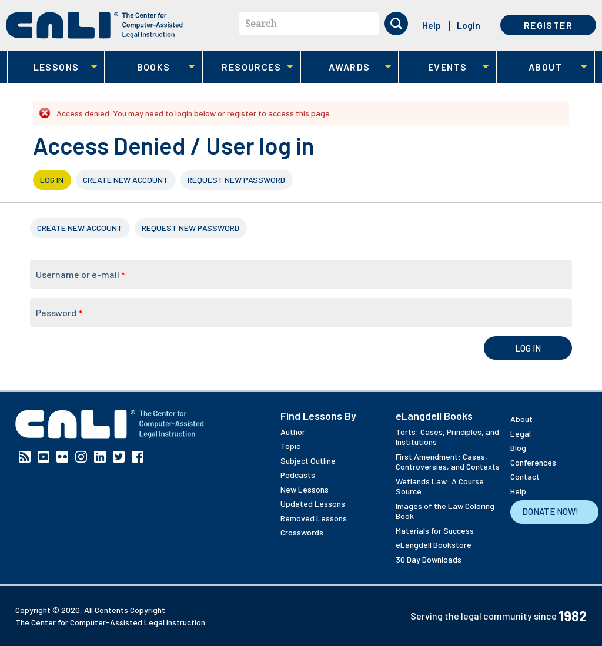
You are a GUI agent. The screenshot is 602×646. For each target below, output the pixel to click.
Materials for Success (435, 530)
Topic (290, 446)
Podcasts (297, 475)
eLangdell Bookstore (433, 545)
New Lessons (304, 489)
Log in (51, 180)
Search (260, 23)
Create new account (125, 180)
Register (548, 25)
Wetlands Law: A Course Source (440, 486)
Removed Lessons (313, 518)
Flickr (62, 457)
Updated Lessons (312, 503)
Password (59, 312)
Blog (518, 448)
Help (431, 25)
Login (468, 25)
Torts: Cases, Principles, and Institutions (447, 437)
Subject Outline (308, 461)
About (542, 67)
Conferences (533, 462)
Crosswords (301, 532)
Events (444, 67)
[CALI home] (94, 25)
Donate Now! (550, 511)
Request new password (236, 180)
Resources (248, 67)
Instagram (81, 457)
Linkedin (100, 457)
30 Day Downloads (428, 559)
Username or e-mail (80, 274)
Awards (346, 67)
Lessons (52, 67)
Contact (525, 476)
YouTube (43, 457)
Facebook (137, 457)
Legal (520, 434)
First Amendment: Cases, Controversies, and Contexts (448, 461)
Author (292, 432)
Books (150, 67)
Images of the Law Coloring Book (445, 511)
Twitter (119, 457)
